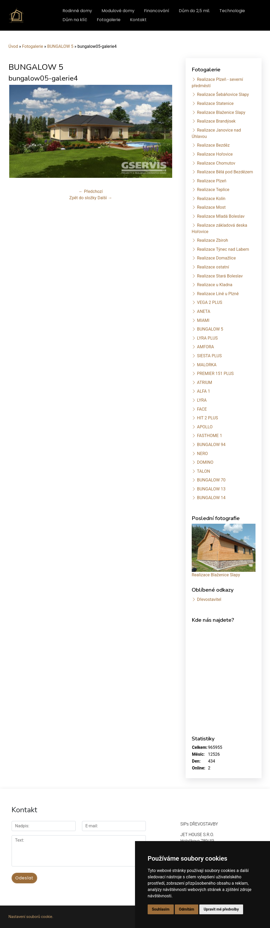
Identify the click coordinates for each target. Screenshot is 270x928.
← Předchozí (91, 191)
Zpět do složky (83, 197)
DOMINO (205, 462)
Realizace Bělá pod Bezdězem (225, 171)
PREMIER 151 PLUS (215, 373)
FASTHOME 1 (209, 435)
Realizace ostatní (213, 267)
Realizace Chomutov (216, 163)
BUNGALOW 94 (211, 444)
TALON (203, 471)
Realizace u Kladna (214, 284)
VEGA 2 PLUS (209, 302)
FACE (202, 409)
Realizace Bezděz (213, 145)
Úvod (13, 46)
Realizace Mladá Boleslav (221, 216)
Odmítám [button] (186, 909)
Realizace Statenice (215, 103)
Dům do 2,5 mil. (194, 11)
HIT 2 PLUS (207, 417)
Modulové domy (118, 11)
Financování (156, 11)
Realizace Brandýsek (216, 121)
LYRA (202, 400)
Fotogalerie (108, 20)
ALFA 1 (203, 391)
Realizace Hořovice (215, 154)
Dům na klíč (74, 20)
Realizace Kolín (211, 198)
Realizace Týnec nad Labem (223, 249)
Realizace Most (211, 207)
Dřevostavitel (209, 599)
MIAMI (203, 320)
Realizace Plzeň (211, 180)
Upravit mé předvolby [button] (221, 909)
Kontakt (138, 20)
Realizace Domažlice (216, 258)
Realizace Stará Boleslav (220, 276)
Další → (105, 197)
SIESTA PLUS (209, 355)
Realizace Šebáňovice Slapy (223, 94)
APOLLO (205, 426)
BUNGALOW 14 (211, 497)
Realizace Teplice (213, 189)
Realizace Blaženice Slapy (221, 112)
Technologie (232, 11)
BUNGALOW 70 (211, 479)
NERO (202, 453)
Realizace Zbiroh (212, 240)
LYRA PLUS (207, 338)
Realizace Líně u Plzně (218, 293)
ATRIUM (204, 382)
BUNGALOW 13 (211, 488)
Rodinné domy (77, 11)
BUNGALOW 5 (60, 46)
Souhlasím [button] (161, 909)
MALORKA (206, 364)
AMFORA (205, 346)
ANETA (203, 311)
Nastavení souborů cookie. (30, 917)
